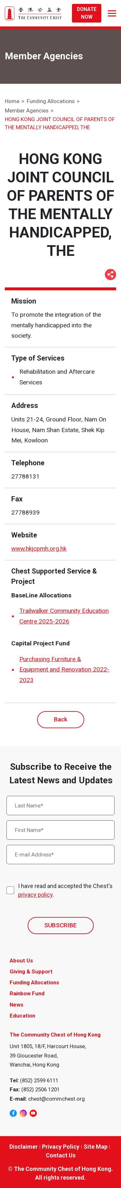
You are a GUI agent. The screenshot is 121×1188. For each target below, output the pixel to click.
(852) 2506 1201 (40, 1089)
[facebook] (13, 1113)
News (16, 1004)
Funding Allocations (51, 101)
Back (60, 719)
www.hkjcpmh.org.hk (38, 548)
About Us (21, 960)
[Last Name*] (60, 805)
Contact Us (61, 1155)
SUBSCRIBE (60, 925)
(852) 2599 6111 (39, 1080)
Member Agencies (26, 110)
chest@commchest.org (56, 1099)
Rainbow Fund (27, 993)
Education (22, 1015)
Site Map (95, 1146)
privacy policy (35, 894)
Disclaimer (23, 1146)
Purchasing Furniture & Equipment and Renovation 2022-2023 (64, 669)
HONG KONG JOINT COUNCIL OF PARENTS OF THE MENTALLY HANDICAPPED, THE (60, 123)
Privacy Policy (60, 1146)
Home (12, 101)
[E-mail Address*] (60, 854)
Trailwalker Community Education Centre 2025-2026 (64, 616)
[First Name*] (60, 830)
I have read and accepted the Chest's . (65, 891)
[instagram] (23, 1113)
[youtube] (33, 1113)
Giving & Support (31, 971)
